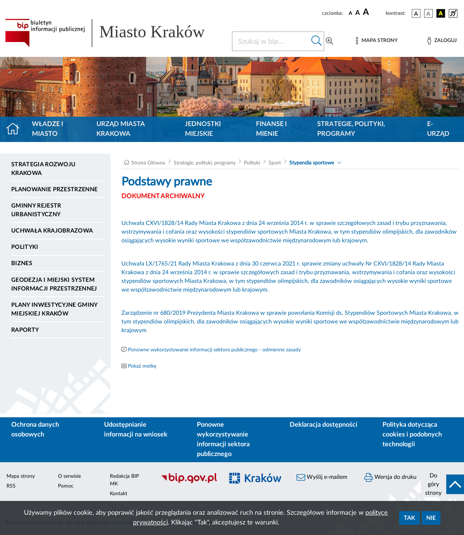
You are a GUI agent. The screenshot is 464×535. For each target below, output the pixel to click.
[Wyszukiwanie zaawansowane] (329, 41)
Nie (431, 518)
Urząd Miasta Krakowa (120, 129)
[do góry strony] (442, 484)
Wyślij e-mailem (322, 477)
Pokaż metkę (142, 366)
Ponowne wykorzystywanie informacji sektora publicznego (223, 439)
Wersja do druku (390, 477)
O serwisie (69, 476)
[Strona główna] (15, 129)
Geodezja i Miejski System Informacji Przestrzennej (54, 284)
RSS (11, 486)
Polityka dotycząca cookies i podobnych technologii (412, 435)
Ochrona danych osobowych (35, 430)
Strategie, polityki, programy (351, 129)
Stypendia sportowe (311, 163)
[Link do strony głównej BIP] (114, 33)
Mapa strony (21, 476)
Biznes (21, 263)
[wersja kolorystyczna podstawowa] (416, 13)
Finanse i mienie (271, 129)
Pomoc (66, 486)
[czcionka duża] (373, 12)
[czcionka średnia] (358, 13)
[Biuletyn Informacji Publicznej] (188, 482)
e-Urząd (438, 129)
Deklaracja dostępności (323, 425)
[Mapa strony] (377, 41)
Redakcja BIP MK (124, 480)
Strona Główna (148, 163)
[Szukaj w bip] (316, 41)
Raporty (25, 330)
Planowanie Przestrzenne (54, 189)
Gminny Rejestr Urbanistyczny (36, 210)
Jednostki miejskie (203, 129)
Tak (409, 518)
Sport (275, 163)
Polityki (24, 247)
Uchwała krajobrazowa (52, 231)
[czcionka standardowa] (350, 13)
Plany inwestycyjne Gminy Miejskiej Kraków (54, 309)
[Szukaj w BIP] (271, 41)
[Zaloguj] (441, 41)
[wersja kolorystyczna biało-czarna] (428, 13)
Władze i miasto (47, 129)
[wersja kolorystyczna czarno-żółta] (440, 13)
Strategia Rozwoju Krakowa (43, 169)
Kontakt (118, 493)
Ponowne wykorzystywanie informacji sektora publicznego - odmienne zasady (214, 349)
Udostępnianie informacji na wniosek (135, 430)
